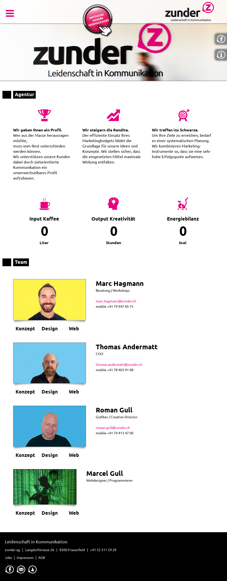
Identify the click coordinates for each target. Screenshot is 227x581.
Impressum (25, 558)
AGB (41, 558)
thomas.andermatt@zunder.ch (119, 365)
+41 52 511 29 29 (103, 550)
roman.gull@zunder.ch (113, 428)
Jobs (8, 558)
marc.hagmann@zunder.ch (116, 301)
